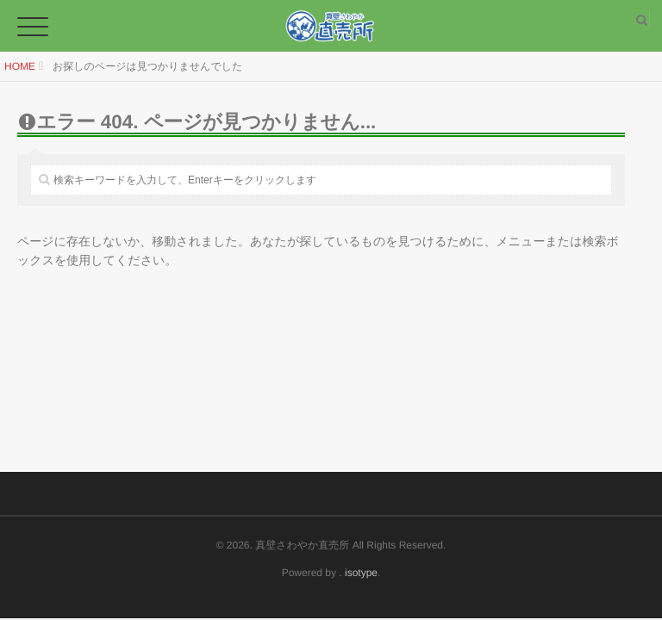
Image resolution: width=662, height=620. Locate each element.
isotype (361, 573)
